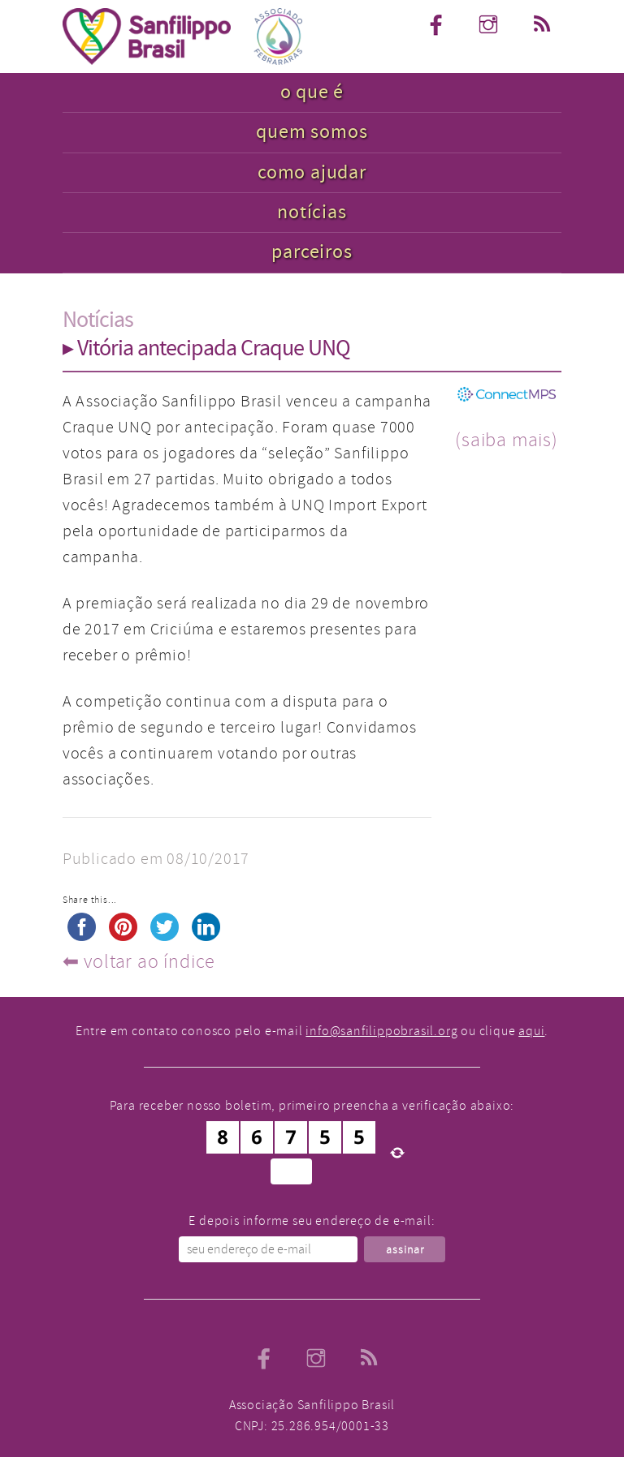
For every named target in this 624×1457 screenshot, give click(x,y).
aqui (531, 1031)
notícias (311, 212)
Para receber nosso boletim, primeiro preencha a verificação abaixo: (312, 1106)
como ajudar (312, 172)
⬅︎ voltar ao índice (139, 961)
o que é (312, 92)
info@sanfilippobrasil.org (381, 1031)
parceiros (311, 251)
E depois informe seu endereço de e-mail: (311, 1221)
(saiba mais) (506, 440)
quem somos (311, 131)
